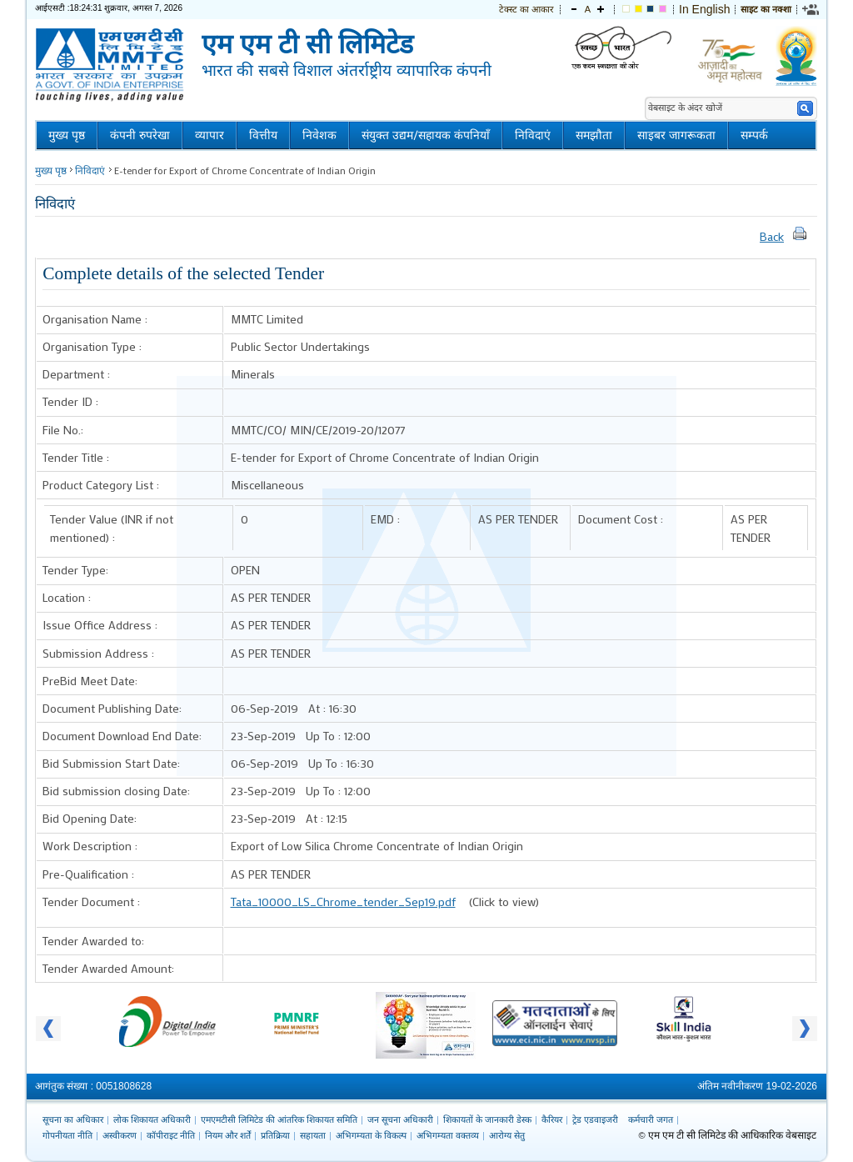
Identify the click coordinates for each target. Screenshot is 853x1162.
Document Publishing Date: (112, 708)
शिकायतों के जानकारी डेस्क (487, 1119)
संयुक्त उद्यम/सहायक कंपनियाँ (426, 135)
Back (772, 236)
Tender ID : (70, 401)
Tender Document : (91, 901)
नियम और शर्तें (228, 1135)
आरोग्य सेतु (507, 1135)
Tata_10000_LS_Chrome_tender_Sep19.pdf (343, 901)
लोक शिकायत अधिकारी (152, 1119)
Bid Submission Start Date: (111, 763)
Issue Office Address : (99, 625)
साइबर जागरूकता (676, 135)
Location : (66, 597)
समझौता (594, 135)
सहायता (313, 1135)
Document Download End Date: (122, 736)
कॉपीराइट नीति (171, 1135)
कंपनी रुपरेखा (140, 135)
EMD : (385, 519)
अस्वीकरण (119, 1135)
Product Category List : (100, 485)
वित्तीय (263, 135)
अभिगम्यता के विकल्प (371, 1135)
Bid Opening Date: (89, 818)
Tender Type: (75, 570)
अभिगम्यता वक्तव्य (448, 1135)
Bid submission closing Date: (116, 791)
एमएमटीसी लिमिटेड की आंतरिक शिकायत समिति (279, 1119)
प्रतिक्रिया (275, 1135)
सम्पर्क (754, 135)
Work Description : (89, 846)
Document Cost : (620, 519)
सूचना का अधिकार (72, 1119)
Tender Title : (75, 457)
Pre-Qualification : (88, 874)
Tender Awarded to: (93, 941)
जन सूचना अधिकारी (400, 1119)
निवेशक (319, 135)
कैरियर (551, 1119)
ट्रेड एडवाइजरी (595, 1119)
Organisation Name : (94, 319)
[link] (811, 9)
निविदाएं (533, 135)
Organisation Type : (92, 346)
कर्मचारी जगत (650, 1119)
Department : (76, 374)
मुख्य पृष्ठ (66, 135)
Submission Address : (98, 653)
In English (704, 9)
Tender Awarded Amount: (108, 968)
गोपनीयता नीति (67, 1135)
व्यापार (209, 135)
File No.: (62, 430)
